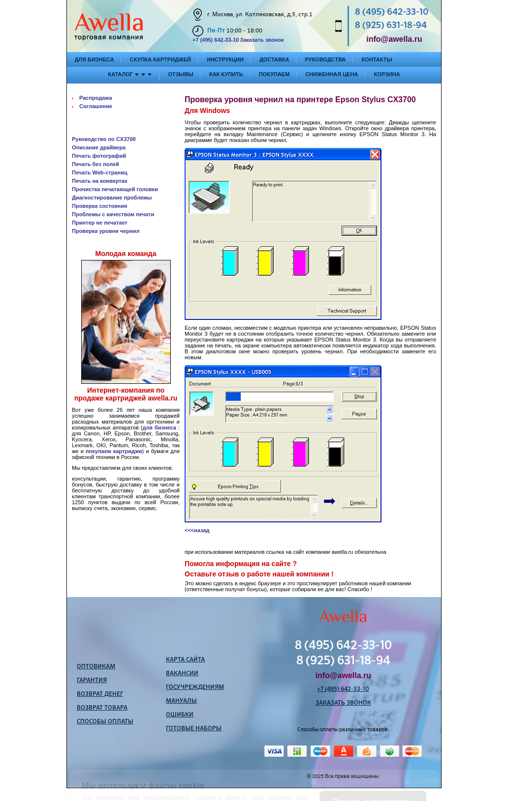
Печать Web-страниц (99, 172)
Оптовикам (96, 667)
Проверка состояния (99, 206)
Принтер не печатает (99, 223)
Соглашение (95, 106)
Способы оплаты (105, 722)
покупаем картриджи (114, 451)
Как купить (226, 74)
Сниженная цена (331, 74)
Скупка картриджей (160, 59)
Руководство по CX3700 (104, 139)
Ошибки (179, 715)
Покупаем (274, 74)
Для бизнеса (94, 59)
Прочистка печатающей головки (115, 189)
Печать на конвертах (99, 181)
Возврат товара (102, 708)
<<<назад (197, 530)
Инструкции (225, 59)
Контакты (377, 59)
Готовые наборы (194, 729)
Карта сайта (185, 660)
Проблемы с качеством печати (113, 214)
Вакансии (182, 674)
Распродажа (95, 98)
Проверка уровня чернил (105, 231)
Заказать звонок (262, 40)
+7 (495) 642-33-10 (215, 40)
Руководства (325, 59)
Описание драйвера (99, 147)
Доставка (274, 59)
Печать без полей (95, 164)
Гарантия (92, 681)
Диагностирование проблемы (112, 197)
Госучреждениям (195, 687)
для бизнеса (159, 427)
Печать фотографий (99, 156)
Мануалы (181, 701)
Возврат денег (100, 694)
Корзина (387, 74)
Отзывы (180, 74)
